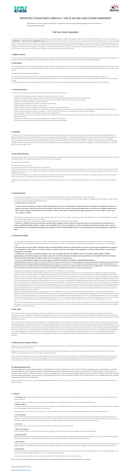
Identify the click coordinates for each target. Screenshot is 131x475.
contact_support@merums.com (21, 470)
